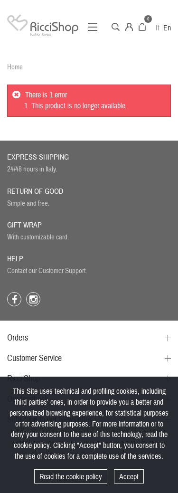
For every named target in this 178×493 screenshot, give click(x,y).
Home (15, 67)
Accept (129, 477)
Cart (142, 27)
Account (129, 27)
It (157, 28)
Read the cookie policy (70, 477)
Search (116, 27)
